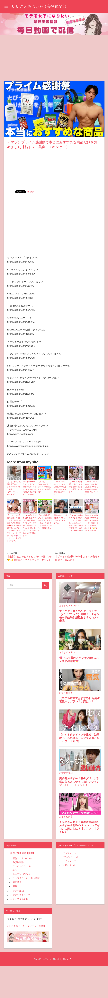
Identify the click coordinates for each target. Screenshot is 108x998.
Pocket (30, 191)
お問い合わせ (69, 865)
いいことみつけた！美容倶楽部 (40, 6)
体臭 (15, 886)
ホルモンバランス (22, 874)
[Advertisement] (54, 56)
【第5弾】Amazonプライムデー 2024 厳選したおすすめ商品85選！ (45, 486)
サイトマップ (69, 861)
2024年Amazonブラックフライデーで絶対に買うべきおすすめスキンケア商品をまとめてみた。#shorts (29, 488)
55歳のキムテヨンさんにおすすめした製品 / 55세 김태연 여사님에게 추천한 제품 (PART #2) (61, 488)
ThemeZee (68, 959)
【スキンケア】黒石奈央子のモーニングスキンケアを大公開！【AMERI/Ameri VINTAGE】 (14, 488)
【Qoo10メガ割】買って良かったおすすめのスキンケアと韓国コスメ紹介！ (76, 486)
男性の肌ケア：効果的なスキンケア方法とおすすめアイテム (60, 519)
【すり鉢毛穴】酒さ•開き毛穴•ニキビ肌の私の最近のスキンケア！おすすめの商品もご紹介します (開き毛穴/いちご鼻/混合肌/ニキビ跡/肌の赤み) (29, 525)
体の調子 (17, 882)
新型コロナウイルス (23, 858)
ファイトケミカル (22, 866)
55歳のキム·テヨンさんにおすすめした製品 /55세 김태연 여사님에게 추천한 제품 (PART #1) (91, 488)
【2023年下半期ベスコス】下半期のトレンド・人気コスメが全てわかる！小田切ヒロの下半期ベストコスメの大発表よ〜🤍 (76, 523)
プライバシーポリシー (73, 857)
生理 (15, 870)
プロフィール (69, 853)
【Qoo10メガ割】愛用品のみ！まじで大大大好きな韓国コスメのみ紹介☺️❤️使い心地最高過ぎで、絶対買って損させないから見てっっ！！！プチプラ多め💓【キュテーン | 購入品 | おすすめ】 (14, 528)
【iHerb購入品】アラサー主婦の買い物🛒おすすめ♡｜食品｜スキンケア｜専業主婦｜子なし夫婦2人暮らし (45, 523)
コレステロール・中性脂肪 (26, 878)
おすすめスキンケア (20, 895)
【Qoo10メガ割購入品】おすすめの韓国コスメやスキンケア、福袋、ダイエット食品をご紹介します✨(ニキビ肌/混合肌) (91, 523)
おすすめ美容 (17, 891)
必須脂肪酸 (18, 862)
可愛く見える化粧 (19, 899)
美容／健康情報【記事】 (22, 853)
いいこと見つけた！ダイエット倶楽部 (26, 926)
